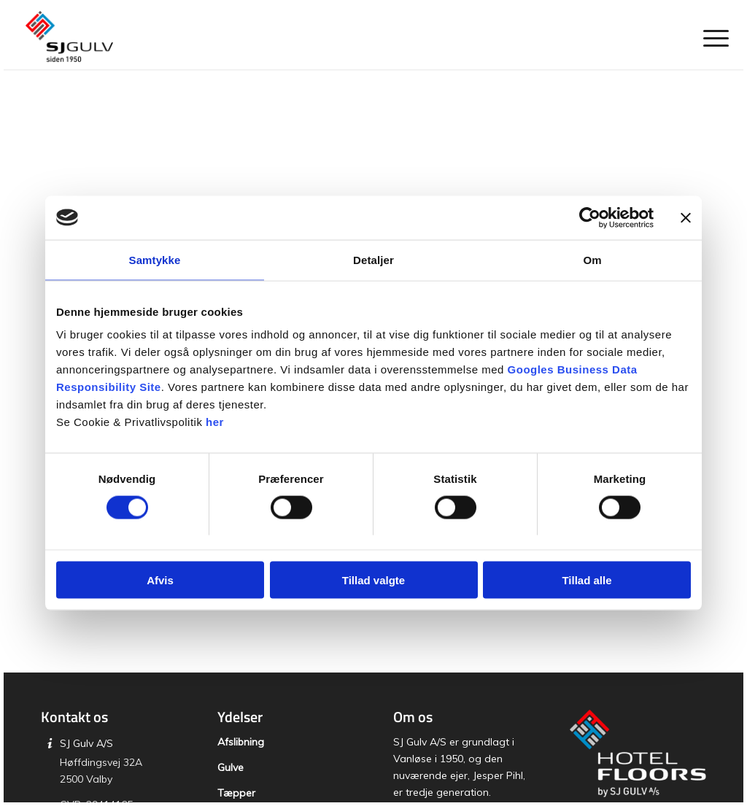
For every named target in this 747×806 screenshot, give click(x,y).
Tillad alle (586, 580)
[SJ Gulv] (69, 36)
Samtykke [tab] (155, 259)
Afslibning (240, 741)
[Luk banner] (686, 217)
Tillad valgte (373, 580)
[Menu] (711, 36)
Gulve (230, 767)
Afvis (160, 580)
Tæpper (236, 792)
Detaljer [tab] (373, 259)
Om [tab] (592, 259)
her (215, 422)
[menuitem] (711, 36)
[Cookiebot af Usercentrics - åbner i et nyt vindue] (590, 217)
